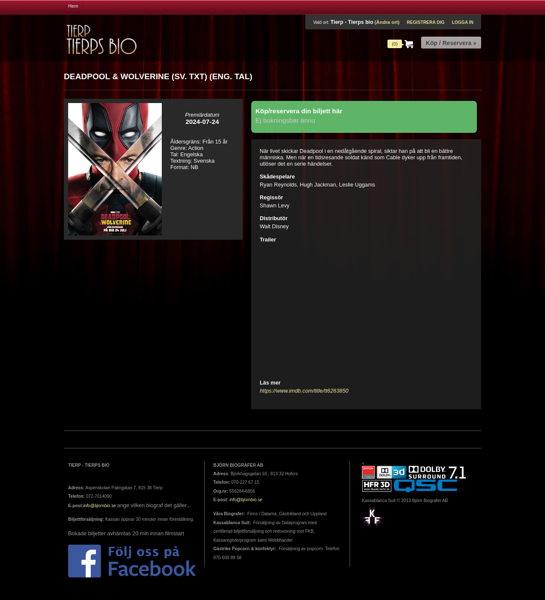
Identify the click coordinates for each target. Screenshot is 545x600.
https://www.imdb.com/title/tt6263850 (304, 391)
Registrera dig (426, 22)
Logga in (462, 22)
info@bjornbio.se (99, 505)
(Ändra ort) (386, 22)
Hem (73, 6)
